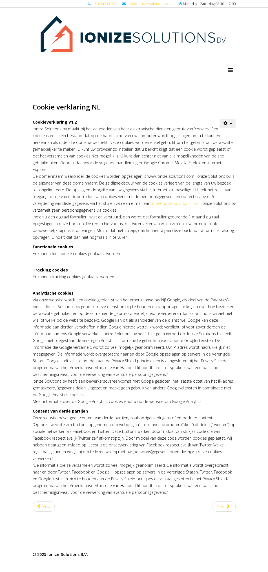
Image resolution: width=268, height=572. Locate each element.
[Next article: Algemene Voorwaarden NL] (224, 506)
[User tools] (228, 123)
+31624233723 (104, 3)
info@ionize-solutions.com (150, 3)
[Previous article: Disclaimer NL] (44, 506)
